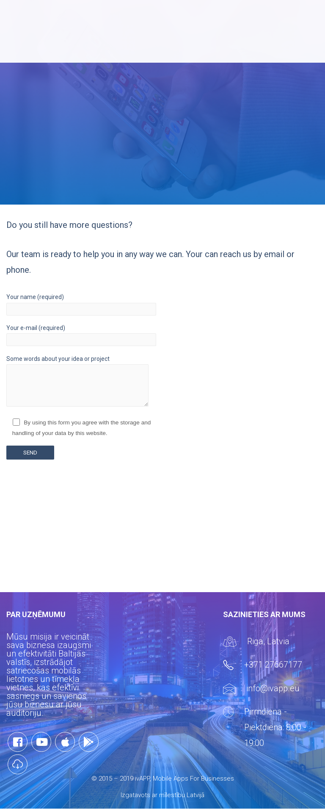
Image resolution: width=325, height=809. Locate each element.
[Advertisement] (162, 533)
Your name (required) (81, 304)
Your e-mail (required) (81, 335)
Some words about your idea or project (81, 382)
